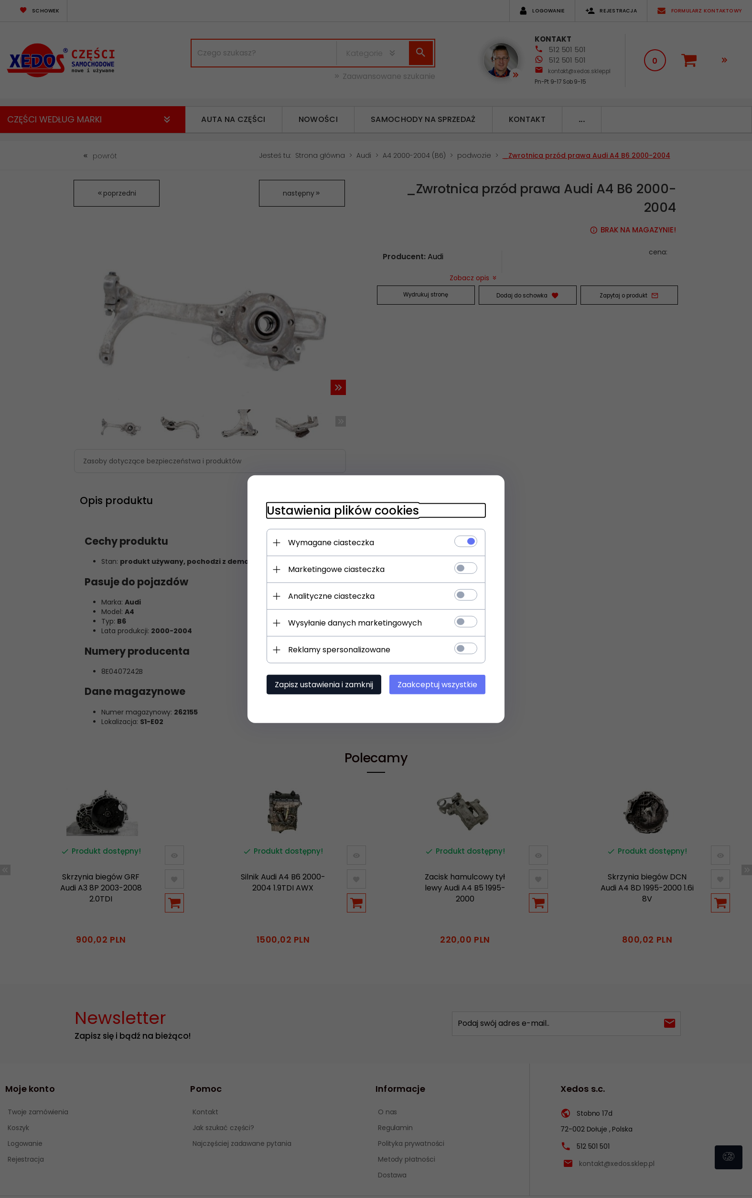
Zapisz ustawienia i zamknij (323, 684)
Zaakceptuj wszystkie (438, 684)
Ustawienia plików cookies (342, 510)
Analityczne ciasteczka (331, 596)
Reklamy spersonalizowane (339, 649)
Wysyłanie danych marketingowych (354, 622)
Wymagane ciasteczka (331, 542)
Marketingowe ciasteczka (336, 569)
